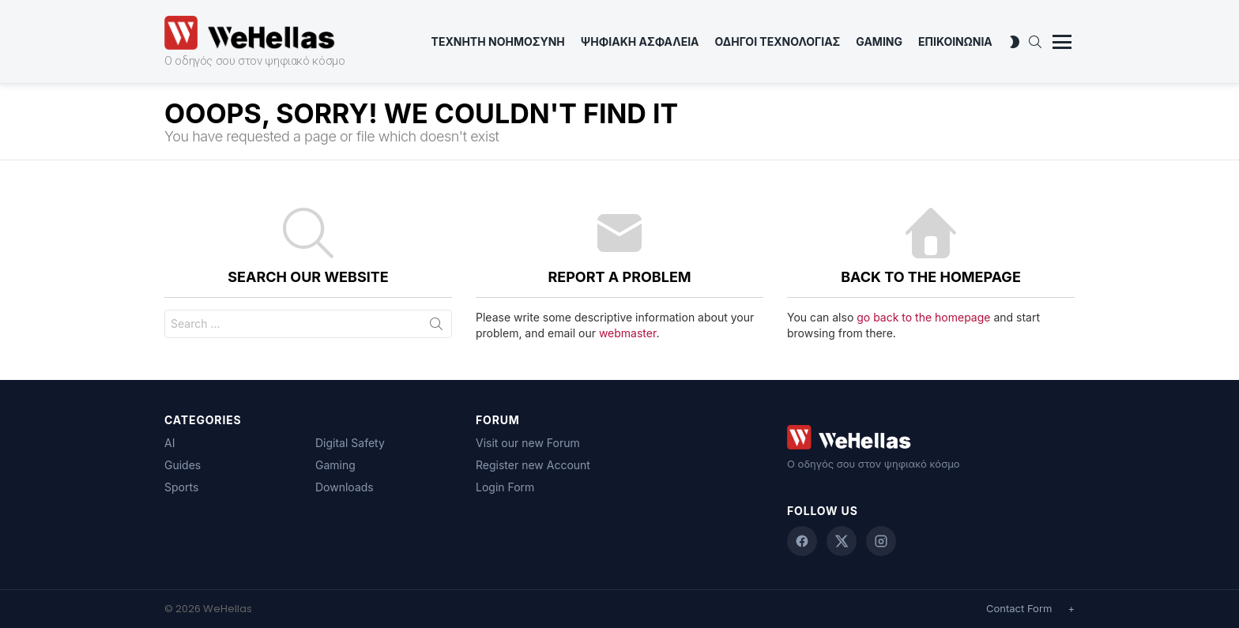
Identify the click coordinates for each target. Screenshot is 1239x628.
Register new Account (533, 465)
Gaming (879, 41)
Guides (182, 465)
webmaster (627, 333)
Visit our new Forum (528, 442)
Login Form (505, 487)
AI (169, 442)
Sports (181, 487)
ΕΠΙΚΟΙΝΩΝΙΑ (955, 41)
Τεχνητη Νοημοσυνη (498, 41)
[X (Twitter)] (842, 541)
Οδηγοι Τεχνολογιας (778, 41)
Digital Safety (350, 442)
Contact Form (1019, 608)
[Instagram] (881, 541)
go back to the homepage (923, 317)
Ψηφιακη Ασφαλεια (640, 41)
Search (436, 327)
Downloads (344, 487)
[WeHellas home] (931, 437)
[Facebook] (802, 541)
